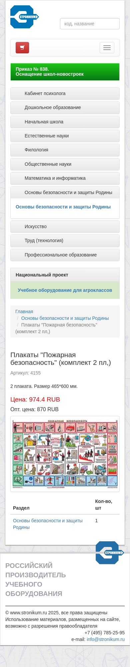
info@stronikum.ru (106, 639)
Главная (24, 311)
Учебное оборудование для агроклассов (65, 290)
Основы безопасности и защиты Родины (63, 206)
